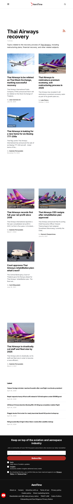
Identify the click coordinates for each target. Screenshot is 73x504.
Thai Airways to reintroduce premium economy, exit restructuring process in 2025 (50, 82)
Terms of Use (22, 474)
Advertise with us (32, 490)
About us (13, 490)
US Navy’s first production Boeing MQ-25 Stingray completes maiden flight (33, 405)
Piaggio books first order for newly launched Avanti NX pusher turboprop (33, 413)
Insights (26, 467)
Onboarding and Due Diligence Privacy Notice (36, 499)
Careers (21, 490)
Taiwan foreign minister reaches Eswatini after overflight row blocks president (34, 388)
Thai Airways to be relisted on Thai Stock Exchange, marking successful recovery (20, 81)
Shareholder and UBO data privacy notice (24, 496)
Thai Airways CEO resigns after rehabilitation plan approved (51, 215)
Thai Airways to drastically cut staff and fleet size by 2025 (20, 349)
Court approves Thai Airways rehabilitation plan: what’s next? (20, 268)
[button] (8, 4)
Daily (20, 463)
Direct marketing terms (41, 493)
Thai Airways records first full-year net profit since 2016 (20, 215)
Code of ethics (56, 496)
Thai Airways (45, 45)
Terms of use (44, 490)
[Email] (36, 453)
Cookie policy (26, 493)
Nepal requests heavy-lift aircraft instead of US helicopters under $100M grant (34, 396)
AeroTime (36, 484)
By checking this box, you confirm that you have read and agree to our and (36, 473)
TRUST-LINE (45, 496)
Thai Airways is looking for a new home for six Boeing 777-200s (20, 134)
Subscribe (36, 458)
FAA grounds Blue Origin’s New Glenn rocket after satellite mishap (30, 422)
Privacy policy (56, 490)
